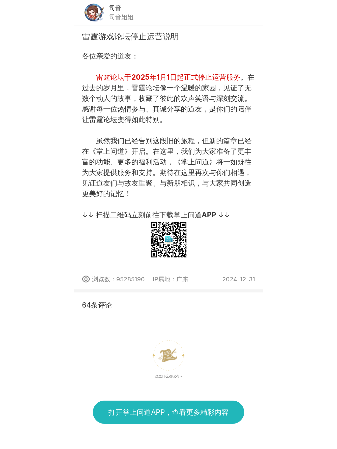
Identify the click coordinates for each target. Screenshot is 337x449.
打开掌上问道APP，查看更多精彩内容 (168, 412)
